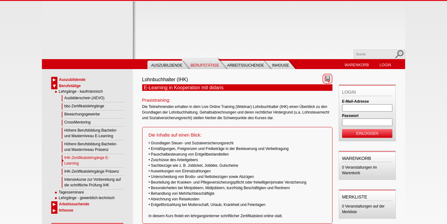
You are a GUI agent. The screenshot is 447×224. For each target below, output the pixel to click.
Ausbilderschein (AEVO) (84, 98)
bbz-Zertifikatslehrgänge (84, 106)
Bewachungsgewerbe (82, 114)
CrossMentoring (77, 122)
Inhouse (280, 65)
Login (385, 65)
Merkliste (355, 196)
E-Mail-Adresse (355, 101)
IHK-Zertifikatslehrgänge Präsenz (91, 171)
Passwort (350, 116)
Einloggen (367, 133)
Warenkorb (357, 65)
